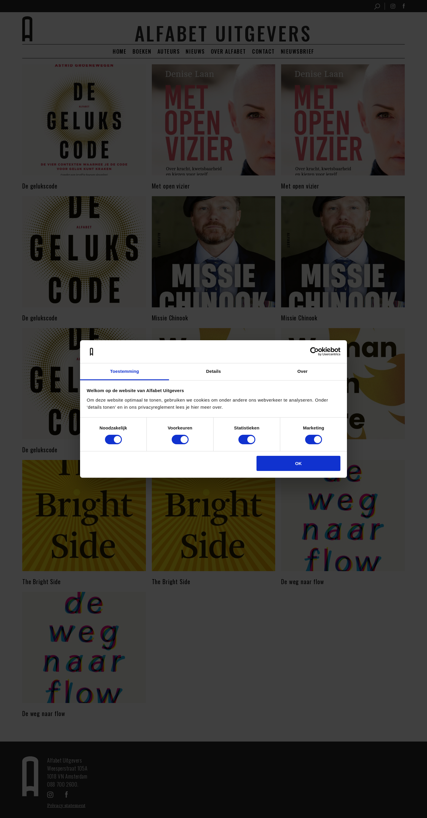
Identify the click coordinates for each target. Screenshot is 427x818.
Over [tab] (302, 371)
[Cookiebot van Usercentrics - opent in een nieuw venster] (314, 351)
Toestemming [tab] (124, 371)
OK (298, 463)
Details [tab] (213, 371)
